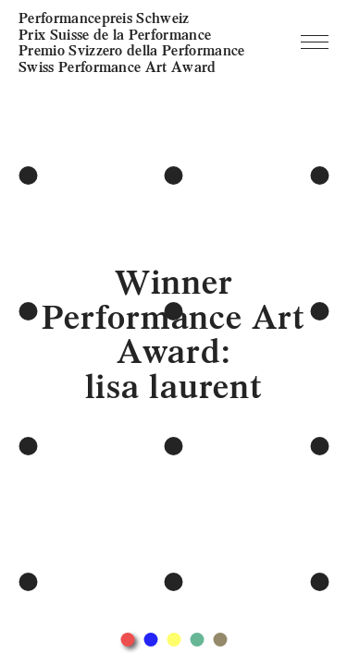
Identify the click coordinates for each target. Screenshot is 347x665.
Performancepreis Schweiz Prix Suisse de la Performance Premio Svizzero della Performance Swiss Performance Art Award (132, 41)
